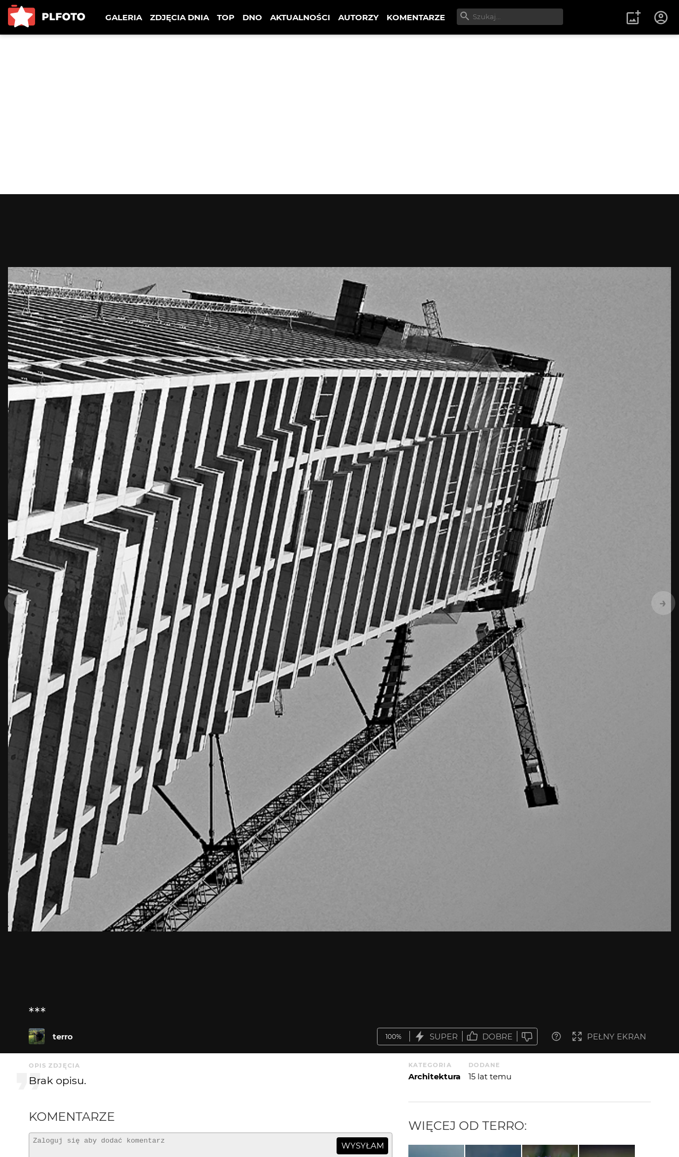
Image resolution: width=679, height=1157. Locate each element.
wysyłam (362, 1146)
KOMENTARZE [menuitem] (416, 17)
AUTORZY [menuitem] (358, 17)
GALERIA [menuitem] (123, 17)
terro (63, 1036)
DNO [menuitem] (252, 17)
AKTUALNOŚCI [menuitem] (300, 17)
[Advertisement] (340, 114)
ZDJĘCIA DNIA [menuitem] (179, 17)
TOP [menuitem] (225, 17)
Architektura (434, 1076)
